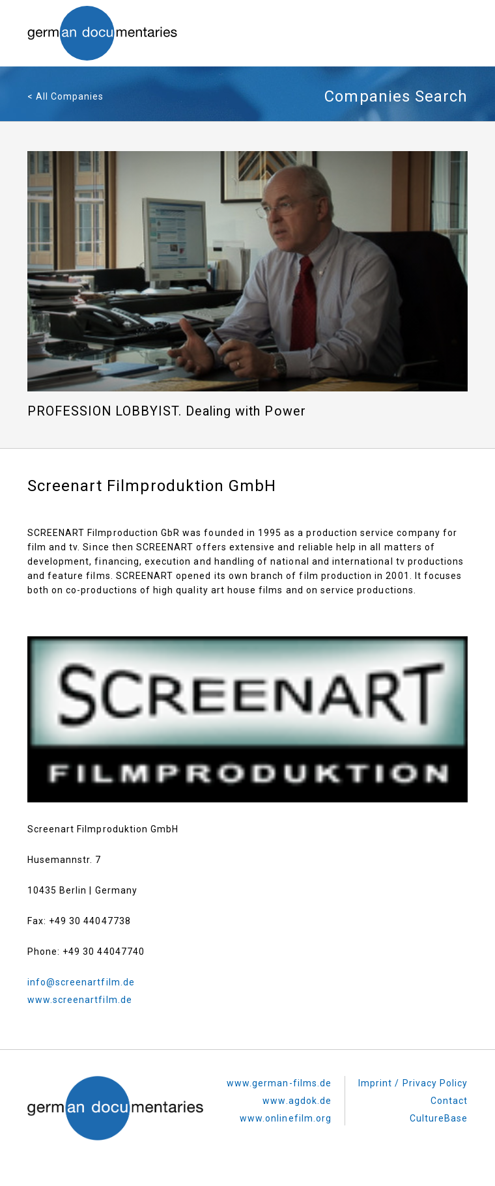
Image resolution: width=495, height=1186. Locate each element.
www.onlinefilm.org (286, 1118)
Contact (449, 1100)
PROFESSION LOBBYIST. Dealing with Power (166, 411)
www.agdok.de (297, 1100)
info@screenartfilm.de (81, 982)
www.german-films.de (279, 1083)
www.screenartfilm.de (79, 1000)
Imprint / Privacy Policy (413, 1083)
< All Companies (65, 96)
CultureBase (439, 1118)
